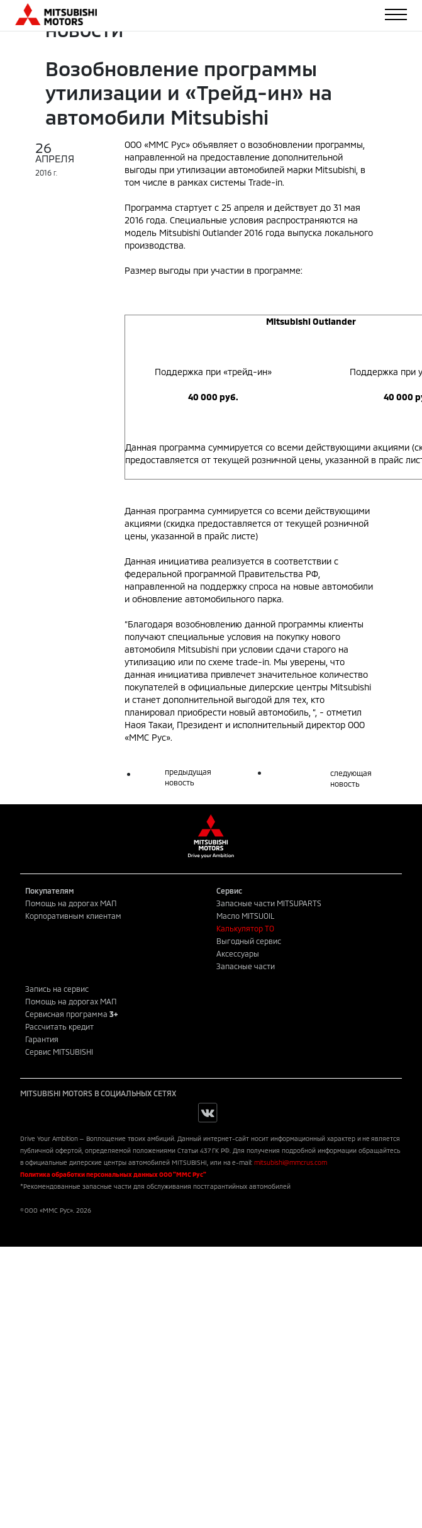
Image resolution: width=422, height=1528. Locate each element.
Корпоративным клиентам (73, 915)
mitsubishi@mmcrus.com (290, 1162)
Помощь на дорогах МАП (71, 903)
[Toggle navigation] (396, 14)
